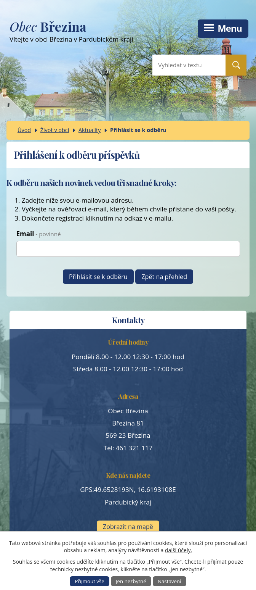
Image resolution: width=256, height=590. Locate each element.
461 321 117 (134, 447)
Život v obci (54, 130)
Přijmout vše (89, 581)
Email (38, 233)
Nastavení (169, 581)
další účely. (178, 550)
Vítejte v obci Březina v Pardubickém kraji (104, 33)
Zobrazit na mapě (128, 526)
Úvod (24, 130)
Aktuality (89, 130)
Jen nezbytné (131, 581)
